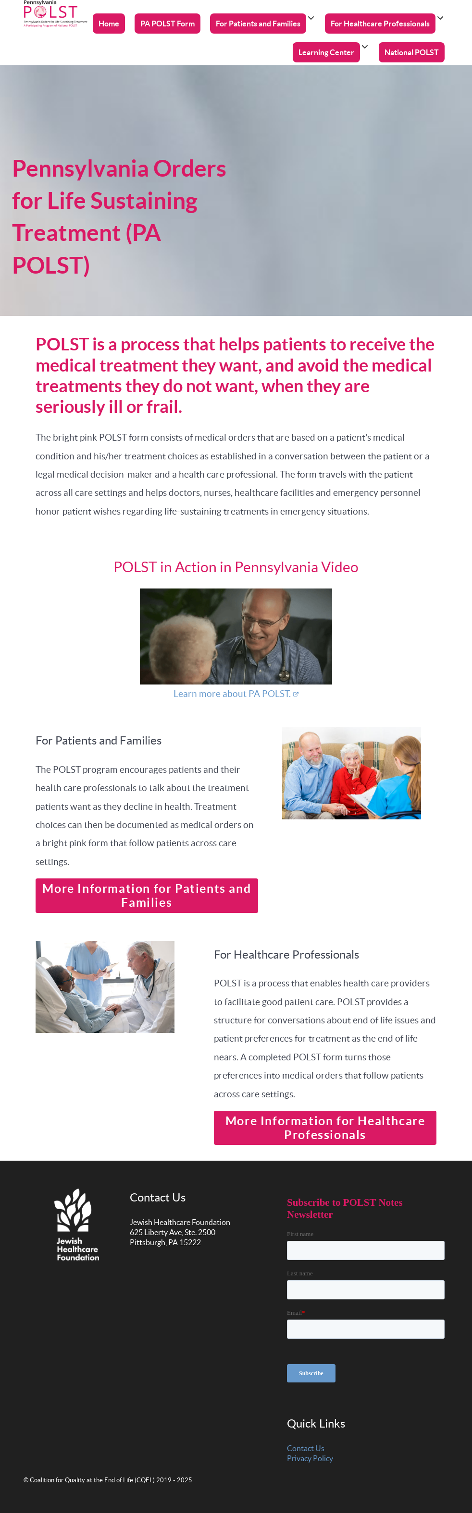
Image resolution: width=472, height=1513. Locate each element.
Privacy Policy (310, 1458)
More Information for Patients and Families (146, 895)
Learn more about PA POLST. (236, 693)
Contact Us (305, 1448)
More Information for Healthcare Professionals (325, 1127)
